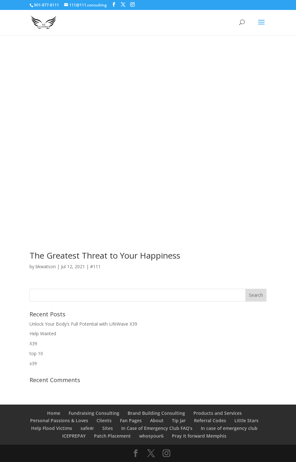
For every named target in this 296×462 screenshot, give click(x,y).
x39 (33, 363)
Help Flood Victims (51, 428)
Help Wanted (43, 333)
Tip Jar (179, 420)
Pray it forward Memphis (199, 436)
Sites (107, 428)
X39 (33, 343)
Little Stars (246, 420)
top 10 (36, 353)
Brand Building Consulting (156, 413)
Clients (104, 420)
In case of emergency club (229, 428)
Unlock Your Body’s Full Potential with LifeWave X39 (83, 324)
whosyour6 (151, 436)
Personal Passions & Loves (59, 420)
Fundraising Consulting (94, 413)
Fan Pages (131, 420)
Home (53, 413)
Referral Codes (210, 420)
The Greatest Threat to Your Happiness (105, 255)
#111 (95, 266)
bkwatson (46, 266)
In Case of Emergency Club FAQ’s (156, 428)
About (157, 420)
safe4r (87, 428)
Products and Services (217, 413)
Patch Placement (112, 436)
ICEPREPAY (74, 436)
